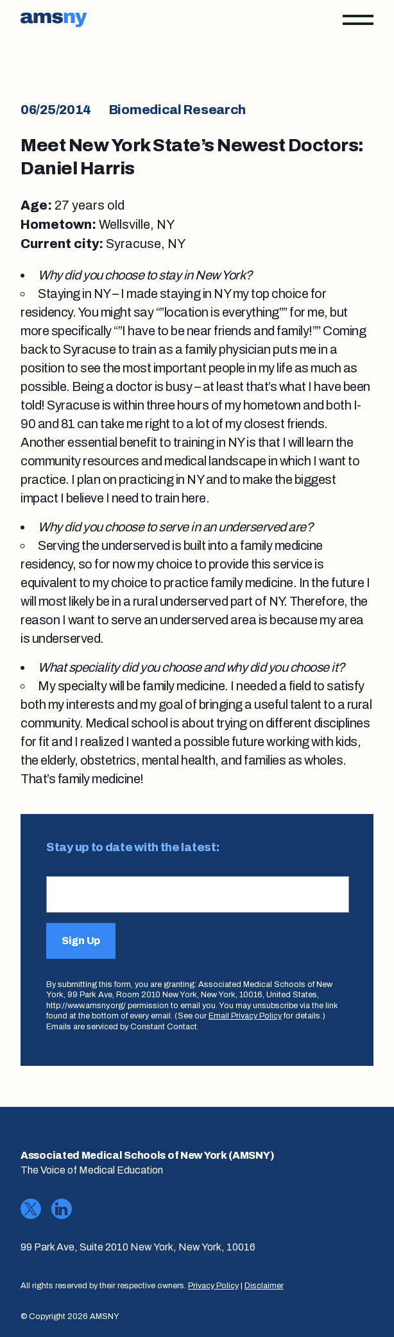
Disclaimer (264, 1285)
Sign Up (81, 940)
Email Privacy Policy (245, 1015)
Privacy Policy (213, 1285)
